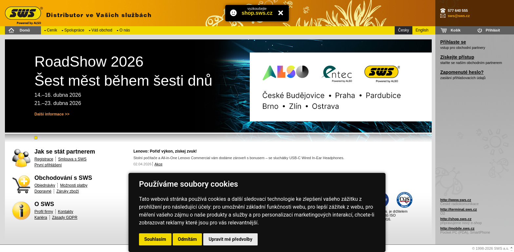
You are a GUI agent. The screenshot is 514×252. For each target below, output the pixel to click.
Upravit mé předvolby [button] (230, 239)
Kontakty (65, 211)
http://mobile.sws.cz (457, 228)
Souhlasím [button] (155, 239)
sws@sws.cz (459, 16)
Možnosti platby (73, 185)
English (422, 30)
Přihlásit (493, 30)
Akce (158, 164)
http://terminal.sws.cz (458, 209)
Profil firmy (43, 211)
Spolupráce (74, 30)
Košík (456, 30)
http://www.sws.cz (455, 200)
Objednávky (44, 185)
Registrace (43, 159)
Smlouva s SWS (72, 159)
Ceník (52, 30)
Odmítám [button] (187, 239)
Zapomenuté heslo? (462, 72)
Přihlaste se (453, 42)
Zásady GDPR (64, 217)
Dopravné (42, 191)
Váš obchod (101, 30)
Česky (403, 30)
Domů (25, 30)
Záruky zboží (67, 191)
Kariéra (40, 217)
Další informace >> (51, 114)
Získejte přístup (457, 57)
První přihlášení (48, 165)
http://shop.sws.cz (455, 219)
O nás (124, 30)
